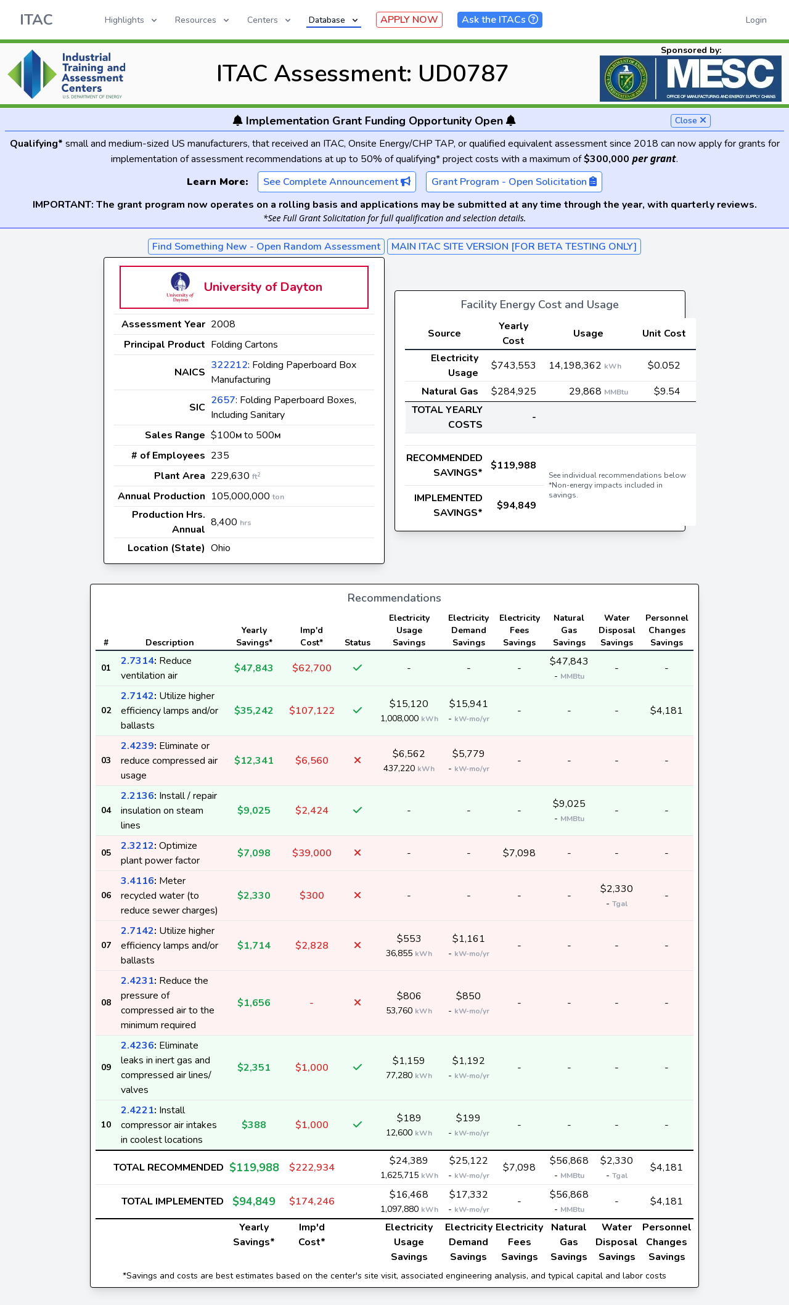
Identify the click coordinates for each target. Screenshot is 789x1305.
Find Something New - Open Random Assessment (266, 246)
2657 (223, 400)
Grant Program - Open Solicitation (514, 182)
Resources (203, 20)
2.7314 (137, 661)
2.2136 (137, 796)
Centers (270, 20)
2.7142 (137, 696)
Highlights (132, 20)
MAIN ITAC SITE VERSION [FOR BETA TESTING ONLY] (514, 246)
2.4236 (137, 1045)
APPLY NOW (409, 20)
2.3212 (137, 846)
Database (334, 20)
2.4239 (137, 746)
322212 (229, 365)
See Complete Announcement (337, 182)
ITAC (36, 20)
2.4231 (137, 981)
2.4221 (137, 1110)
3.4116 (137, 881)
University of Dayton (263, 287)
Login (756, 20)
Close (690, 120)
